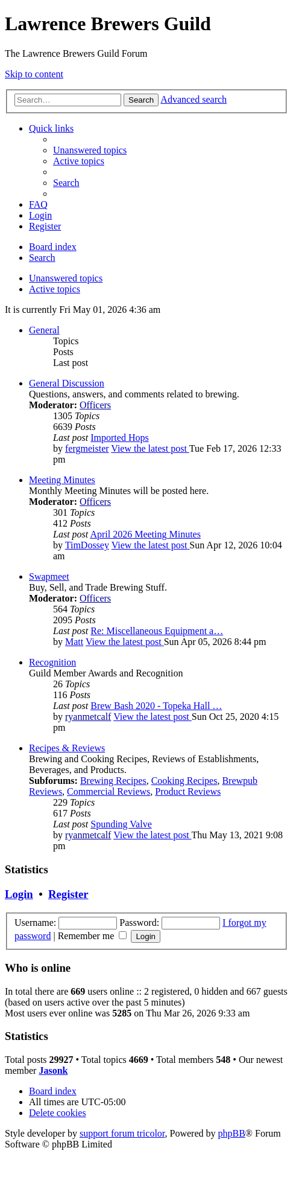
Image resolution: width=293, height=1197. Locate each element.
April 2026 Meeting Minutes (145, 534)
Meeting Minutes (62, 480)
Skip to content (34, 74)
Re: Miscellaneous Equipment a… (156, 631)
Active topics (54, 289)
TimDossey (87, 545)
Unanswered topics (65, 278)
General (44, 330)
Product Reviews (188, 791)
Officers (95, 405)
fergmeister (87, 448)
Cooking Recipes (184, 780)
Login (19, 894)
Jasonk (53, 1070)
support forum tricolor (122, 1133)
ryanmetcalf (88, 716)
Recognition (52, 662)
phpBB (231, 1133)
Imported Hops (119, 437)
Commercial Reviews (108, 791)
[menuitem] (90, 150)
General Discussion (66, 383)
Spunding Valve (120, 824)
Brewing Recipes (113, 780)
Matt (74, 642)
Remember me (92, 936)
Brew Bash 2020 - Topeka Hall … (156, 706)
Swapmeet (49, 576)
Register (68, 894)
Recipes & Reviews (67, 748)
